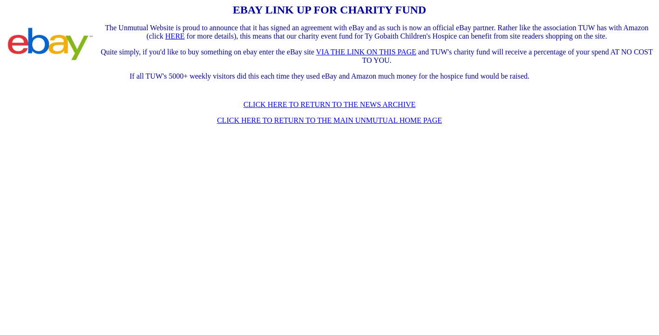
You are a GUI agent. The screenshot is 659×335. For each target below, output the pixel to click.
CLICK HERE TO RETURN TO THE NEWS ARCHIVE (330, 104)
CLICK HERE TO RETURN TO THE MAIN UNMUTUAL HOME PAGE (329, 120)
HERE (175, 36)
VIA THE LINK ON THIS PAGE (366, 52)
